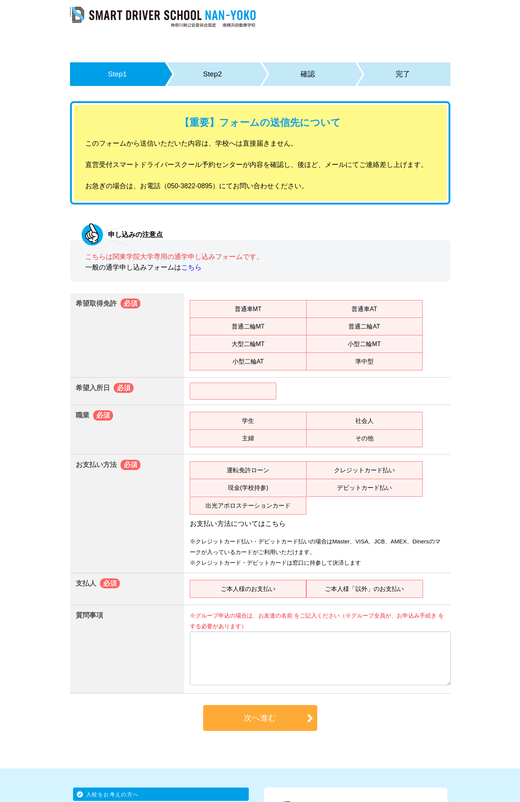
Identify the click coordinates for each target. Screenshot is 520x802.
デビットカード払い (364, 487)
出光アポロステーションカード (248, 505)
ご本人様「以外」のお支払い (364, 588)
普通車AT (364, 309)
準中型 (364, 361)
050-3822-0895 (190, 186)
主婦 (248, 438)
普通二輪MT (247, 326)
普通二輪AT (364, 326)
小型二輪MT (364, 344)
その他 (364, 438)
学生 (248, 420)
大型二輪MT (247, 344)
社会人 (364, 420)
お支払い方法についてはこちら (238, 523)
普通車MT (248, 309)
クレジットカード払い (364, 470)
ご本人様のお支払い (248, 588)
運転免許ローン (248, 470)
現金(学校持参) (248, 487)
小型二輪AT (248, 361)
